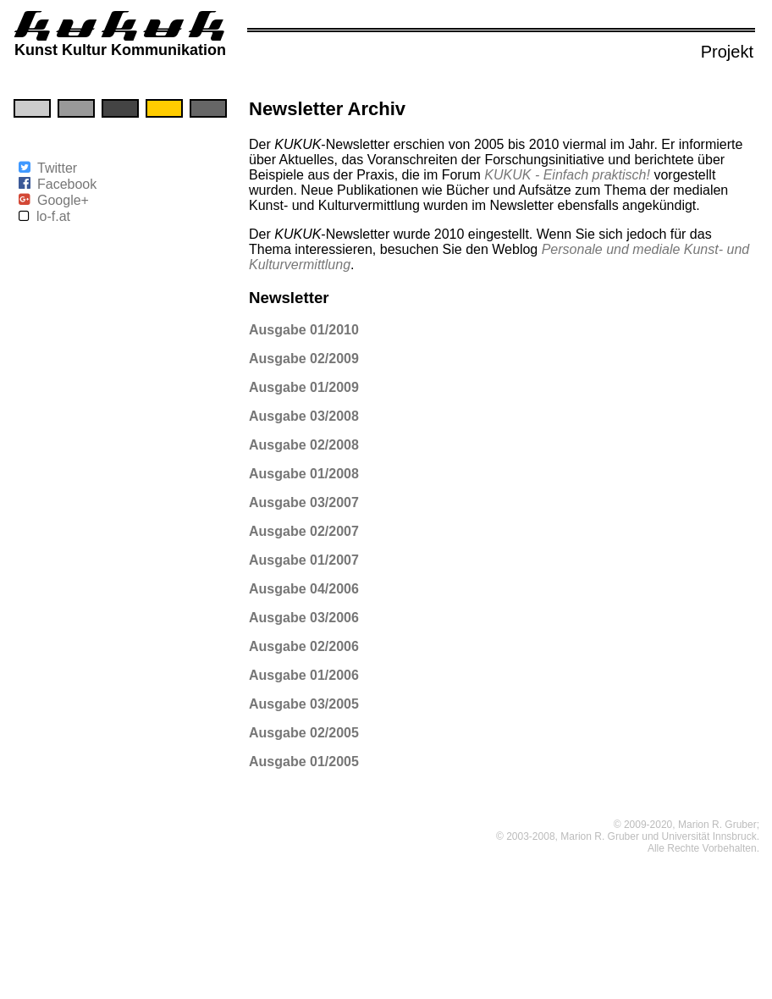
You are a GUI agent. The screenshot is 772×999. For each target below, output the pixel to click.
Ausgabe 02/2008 (304, 445)
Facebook (66, 184)
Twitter (57, 168)
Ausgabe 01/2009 (304, 387)
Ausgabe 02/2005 (304, 733)
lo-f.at (53, 216)
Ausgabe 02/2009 (304, 358)
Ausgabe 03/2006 (304, 617)
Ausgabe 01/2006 (304, 675)
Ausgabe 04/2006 (304, 589)
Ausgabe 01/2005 (304, 761)
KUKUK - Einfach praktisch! (567, 175)
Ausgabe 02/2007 (304, 531)
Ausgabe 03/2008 (304, 416)
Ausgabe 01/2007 (304, 560)
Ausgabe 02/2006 (304, 646)
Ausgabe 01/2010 (304, 330)
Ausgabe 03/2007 (304, 502)
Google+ (63, 200)
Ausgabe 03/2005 (304, 704)
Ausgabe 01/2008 (304, 473)
